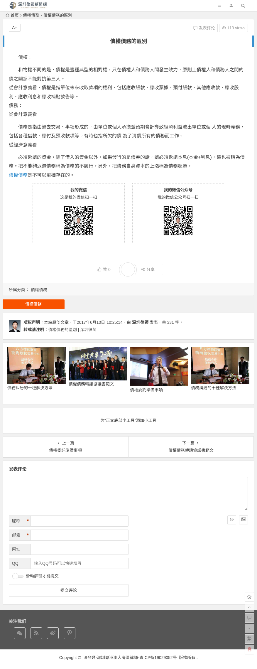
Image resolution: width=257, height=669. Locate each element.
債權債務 (31, 15)
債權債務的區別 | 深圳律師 (72, 329)
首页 (12, 15)
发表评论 (204, 28)
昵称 (20, 521)
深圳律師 (140, 322)
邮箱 (20, 535)
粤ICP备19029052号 (158, 657)
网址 (16, 549)
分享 (148, 269)
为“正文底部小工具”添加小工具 (128, 420)
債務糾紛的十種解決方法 (30, 387)
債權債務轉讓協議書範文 (91, 384)
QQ (15, 563)
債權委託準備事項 (146, 389)
